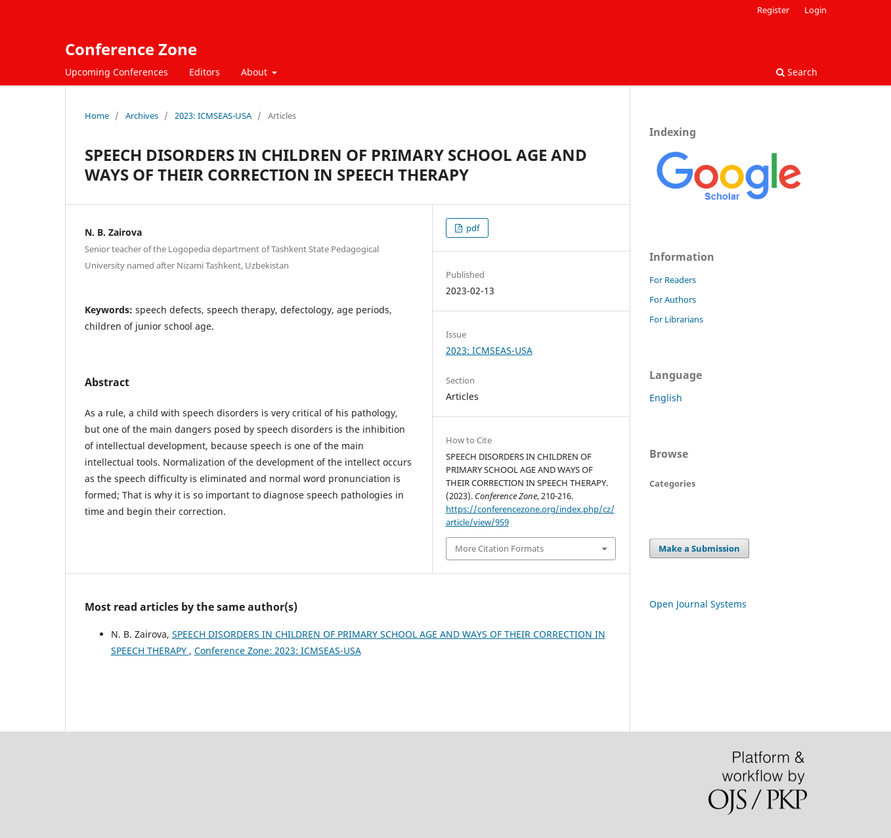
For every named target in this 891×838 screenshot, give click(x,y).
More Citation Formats (499, 548)
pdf (471, 228)
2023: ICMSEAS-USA (213, 115)
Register (773, 10)
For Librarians (676, 319)
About (255, 72)
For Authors (672, 299)
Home (97, 115)
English (665, 397)
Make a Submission (699, 548)
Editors (204, 72)
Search (796, 72)
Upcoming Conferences (116, 72)
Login (815, 10)
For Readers (672, 280)
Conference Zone (131, 49)
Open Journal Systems (698, 604)
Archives (141, 115)
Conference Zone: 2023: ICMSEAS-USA (277, 650)
